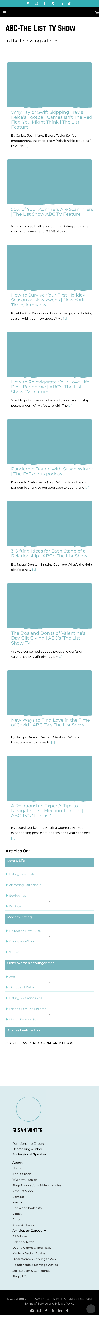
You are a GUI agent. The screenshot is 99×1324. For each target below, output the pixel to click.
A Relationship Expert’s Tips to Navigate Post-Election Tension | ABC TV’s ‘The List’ (47, 810)
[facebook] (46, 1310)
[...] (26, 146)
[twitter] (53, 1310)
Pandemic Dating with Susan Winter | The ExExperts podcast (52, 471)
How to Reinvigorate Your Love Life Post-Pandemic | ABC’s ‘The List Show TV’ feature (50, 386)
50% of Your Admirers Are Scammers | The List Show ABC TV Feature (52, 212)
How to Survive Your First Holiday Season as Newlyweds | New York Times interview (48, 299)
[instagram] (39, 1310)
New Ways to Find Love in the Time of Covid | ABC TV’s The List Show (50, 722)
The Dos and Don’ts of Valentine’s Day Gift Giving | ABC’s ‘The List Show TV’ (48, 638)
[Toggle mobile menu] (5, 13)
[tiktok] (67, 1310)
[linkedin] (60, 1310)
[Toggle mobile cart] (97, 13)
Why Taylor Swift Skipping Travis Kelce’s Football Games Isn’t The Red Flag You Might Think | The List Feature (51, 119)
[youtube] (32, 1310)
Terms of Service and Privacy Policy (49, 1303)
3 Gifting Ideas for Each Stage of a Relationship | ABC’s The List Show (49, 553)
